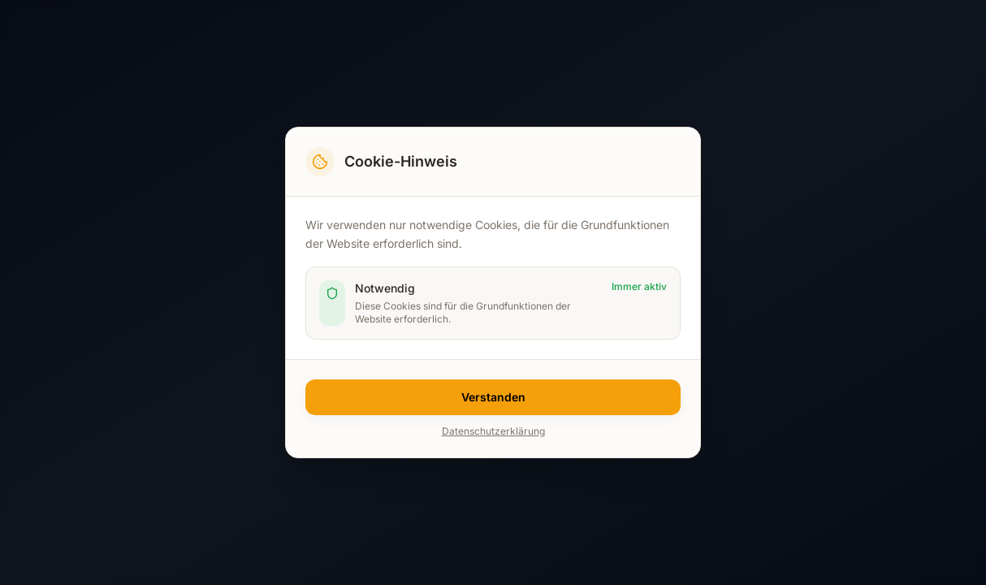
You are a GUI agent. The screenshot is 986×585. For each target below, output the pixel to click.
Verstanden (493, 397)
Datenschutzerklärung (493, 431)
